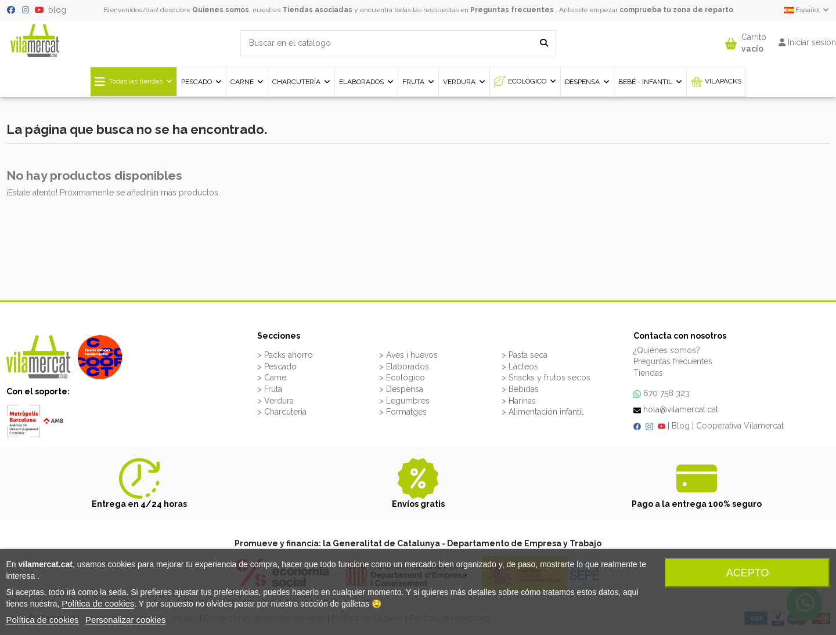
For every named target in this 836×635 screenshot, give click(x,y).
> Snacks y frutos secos (546, 377)
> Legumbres (404, 400)
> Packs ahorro (285, 355)
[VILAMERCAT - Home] (34, 39)
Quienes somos (220, 10)
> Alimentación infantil (542, 411)
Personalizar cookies (125, 620)
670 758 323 (666, 393)
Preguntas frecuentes (512, 10)
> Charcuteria (282, 411)
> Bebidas (520, 389)
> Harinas (519, 400)
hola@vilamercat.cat (680, 409)
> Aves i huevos (408, 355)
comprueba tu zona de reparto (676, 10)
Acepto (747, 573)
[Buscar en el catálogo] (544, 43)
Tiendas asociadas (317, 10)
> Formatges (403, 411)
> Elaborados (404, 366)
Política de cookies (98, 603)
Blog (681, 425)
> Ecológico (402, 377)
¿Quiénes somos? (666, 350)
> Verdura (275, 400)
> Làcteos (520, 366)
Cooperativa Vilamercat (740, 425)
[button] (746, 40)
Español (807, 10)
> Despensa (401, 389)
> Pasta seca (524, 355)
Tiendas (648, 373)
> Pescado (277, 366)
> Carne (271, 377)
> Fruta (269, 389)
